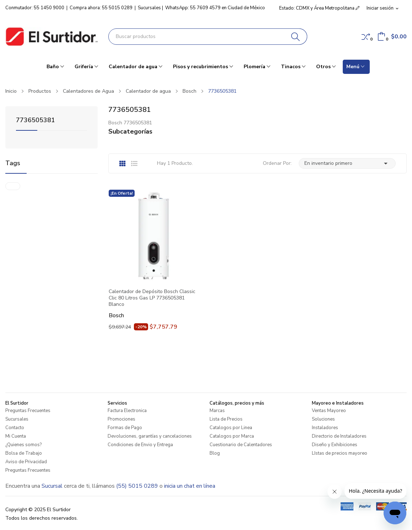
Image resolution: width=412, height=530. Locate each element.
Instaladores (325, 427)
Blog (215, 453)
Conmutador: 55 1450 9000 (34, 8)
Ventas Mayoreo (329, 410)
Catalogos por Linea (231, 427)
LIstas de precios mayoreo (339, 453)
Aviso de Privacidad (26, 462)
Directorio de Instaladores (339, 436)
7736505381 (35, 120)
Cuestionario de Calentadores (241, 445)
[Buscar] (295, 36)
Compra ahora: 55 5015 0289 (101, 8)
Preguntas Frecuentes (27, 410)
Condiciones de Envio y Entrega (140, 445)
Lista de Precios (226, 419)
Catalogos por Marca (232, 436)
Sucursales (149, 8)
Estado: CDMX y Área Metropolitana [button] (319, 8)
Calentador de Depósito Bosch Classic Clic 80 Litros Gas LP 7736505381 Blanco (152, 298)
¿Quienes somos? (23, 445)
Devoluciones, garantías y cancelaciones (150, 436)
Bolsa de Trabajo (23, 453)
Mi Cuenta (15, 436)
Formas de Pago (125, 427)
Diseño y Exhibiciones (334, 445)
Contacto (14, 427)
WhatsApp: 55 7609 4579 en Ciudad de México (215, 8)
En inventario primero (347, 163)
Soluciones (323, 419)
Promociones (121, 419)
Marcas (217, 410)
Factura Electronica (127, 410)
